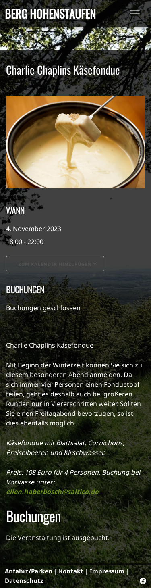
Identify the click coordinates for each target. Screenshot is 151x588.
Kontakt (71, 571)
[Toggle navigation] (135, 14)
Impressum (107, 571)
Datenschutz (24, 580)
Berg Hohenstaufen (50, 13)
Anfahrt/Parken (28, 571)
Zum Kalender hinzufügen (55, 264)
